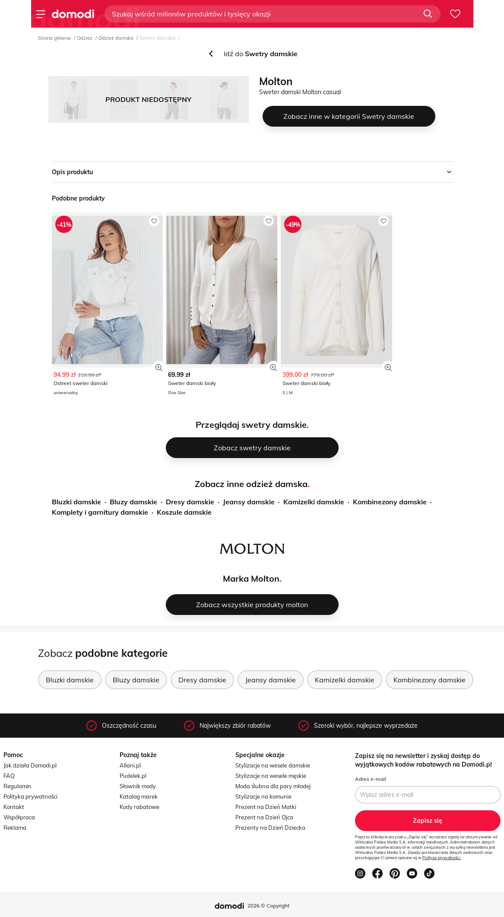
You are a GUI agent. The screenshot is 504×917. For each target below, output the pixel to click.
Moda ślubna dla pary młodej (273, 786)
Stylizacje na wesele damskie (272, 765)
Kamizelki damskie (313, 501)
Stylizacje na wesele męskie (270, 775)
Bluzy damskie (133, 501)
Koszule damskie (184, 512)
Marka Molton (251, 578)
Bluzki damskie (76, 501)
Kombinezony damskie (390, 501)
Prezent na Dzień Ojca (264, 817)
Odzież (84, 38)
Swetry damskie (157, 38)
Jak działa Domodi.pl (30, 765)
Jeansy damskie (249, 501)
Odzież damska (115, 38)
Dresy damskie (190, 501)
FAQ (9, 775)
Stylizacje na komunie (263, 796)
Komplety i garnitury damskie (100, 512)
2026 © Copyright (268, 905)
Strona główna (54, 38)
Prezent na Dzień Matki (265, 806)
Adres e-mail (370, 779)
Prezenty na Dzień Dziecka (270, 827)
